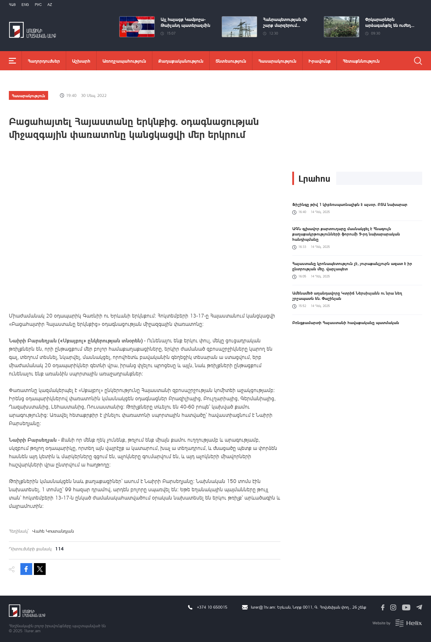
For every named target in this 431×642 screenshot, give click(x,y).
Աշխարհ (81, 61)
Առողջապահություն (124, 61)
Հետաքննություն (361, 61)
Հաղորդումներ (44, 61)
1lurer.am (32, 630)
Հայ (12, 4)
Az (50, 4)
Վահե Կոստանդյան (53, 531)
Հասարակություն (277, 61)
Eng (25, 4)
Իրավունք (319, 61)
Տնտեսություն (231, 61)
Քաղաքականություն (180, 61)
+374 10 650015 (212, 607)
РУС (38, 4)
